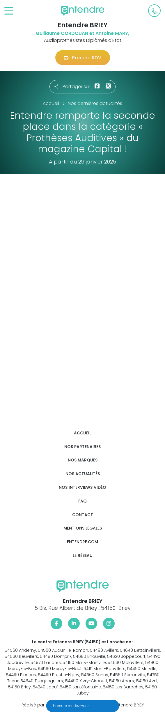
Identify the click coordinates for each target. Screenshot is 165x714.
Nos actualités (82, 473)
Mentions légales (82, 528)
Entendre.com (82, 541)
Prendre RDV (82, 57)
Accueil (82, 433)
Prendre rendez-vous (72, 705)
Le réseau (83, 555)
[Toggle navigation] (8, 11)
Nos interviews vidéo (82, 487)
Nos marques (82, 460)
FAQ (82, 501)
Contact (82, 514)
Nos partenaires (82, 446)
